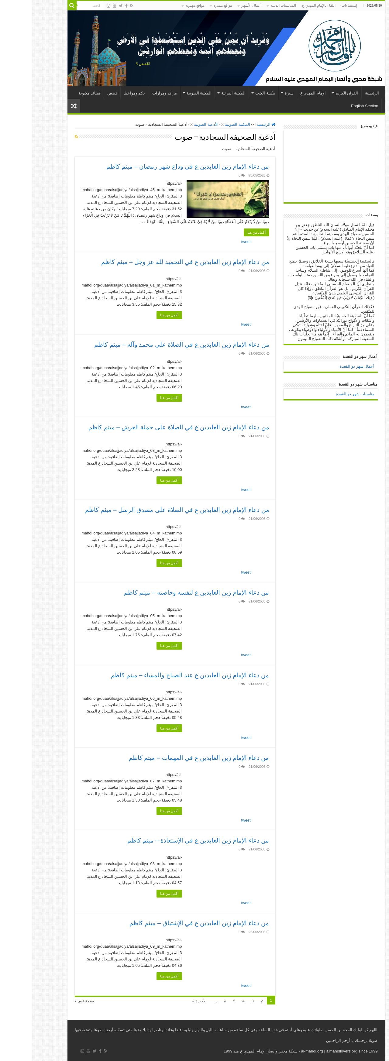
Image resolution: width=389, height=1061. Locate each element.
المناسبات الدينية (251, 5)
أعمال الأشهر (220, 5)
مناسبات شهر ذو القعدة (323, 394)
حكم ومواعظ (103, 93)
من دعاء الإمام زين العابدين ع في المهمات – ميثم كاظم (167, 757)
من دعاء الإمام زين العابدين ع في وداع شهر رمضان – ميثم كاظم (156, 166)
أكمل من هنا (225, 232)
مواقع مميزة (191, 5)
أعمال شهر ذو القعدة (325, 366)
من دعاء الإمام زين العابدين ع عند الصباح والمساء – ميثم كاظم (158, 675)
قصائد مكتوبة (58, 93)
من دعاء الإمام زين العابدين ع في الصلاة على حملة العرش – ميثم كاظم (147, 427)
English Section (333, 106)
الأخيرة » (167, 1001)
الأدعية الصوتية (174, 124)
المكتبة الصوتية (167, 93)
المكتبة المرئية (202, 93)
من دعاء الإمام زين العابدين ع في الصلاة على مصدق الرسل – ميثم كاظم (145, 509)
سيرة (257, 93)
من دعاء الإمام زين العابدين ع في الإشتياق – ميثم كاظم (168, 923)
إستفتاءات (317, 5)
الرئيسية (340, 93)
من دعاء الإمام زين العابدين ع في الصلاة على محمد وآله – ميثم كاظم (150, 344)
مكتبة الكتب (233, 93)
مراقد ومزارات (133, 93)
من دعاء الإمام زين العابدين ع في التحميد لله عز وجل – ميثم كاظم (153, 262)
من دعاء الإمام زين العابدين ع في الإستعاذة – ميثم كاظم (167, 840)
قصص (81, 93)
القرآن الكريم (315, 93)
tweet (214, 241)
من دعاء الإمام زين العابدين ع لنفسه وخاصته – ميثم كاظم (165, 592)
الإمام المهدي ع (281, 93)
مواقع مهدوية (163, 5)
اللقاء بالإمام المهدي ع (287, 5)
